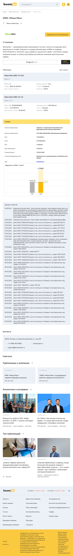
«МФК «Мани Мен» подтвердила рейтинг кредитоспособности (52, 376)
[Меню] (68, 4)
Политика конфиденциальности (59, 507)
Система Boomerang (32, 512)
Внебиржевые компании (11, 525)
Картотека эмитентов (14, 11)
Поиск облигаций (31, 507)
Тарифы (51, 512)
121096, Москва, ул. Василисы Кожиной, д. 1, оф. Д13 (23, 339)
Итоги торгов (7, 516)
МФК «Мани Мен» (37, 11)
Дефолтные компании (33, 499)
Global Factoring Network (43, 476)
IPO (4, 476)
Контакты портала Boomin (57, 503)
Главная (4, 11)
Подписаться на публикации (57, 35)
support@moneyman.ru (16, 347)
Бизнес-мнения (8, 503)
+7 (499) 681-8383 (15, 343)
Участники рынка (31, 503)
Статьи (5, 512)
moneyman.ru (40, 161)
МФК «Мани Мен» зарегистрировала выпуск (16, 376)
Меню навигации (13, 23)
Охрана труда (53, 516)
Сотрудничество (54, 499)
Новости (6, 499)
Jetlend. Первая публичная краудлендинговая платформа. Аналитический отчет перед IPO (16, 465)
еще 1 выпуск (64, 70)
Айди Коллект (28, 426)
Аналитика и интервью (15, 389)
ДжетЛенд (8, 476)
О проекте (29, 525)
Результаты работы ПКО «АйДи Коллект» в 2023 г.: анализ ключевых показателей (18, 420)
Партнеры (29, 520)
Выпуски (28, 516)
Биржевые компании (26, 11)
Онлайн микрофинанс (18, 426)
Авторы (5, 507)
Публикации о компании (16, 363)
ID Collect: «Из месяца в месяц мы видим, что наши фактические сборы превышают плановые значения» (52, 420)
